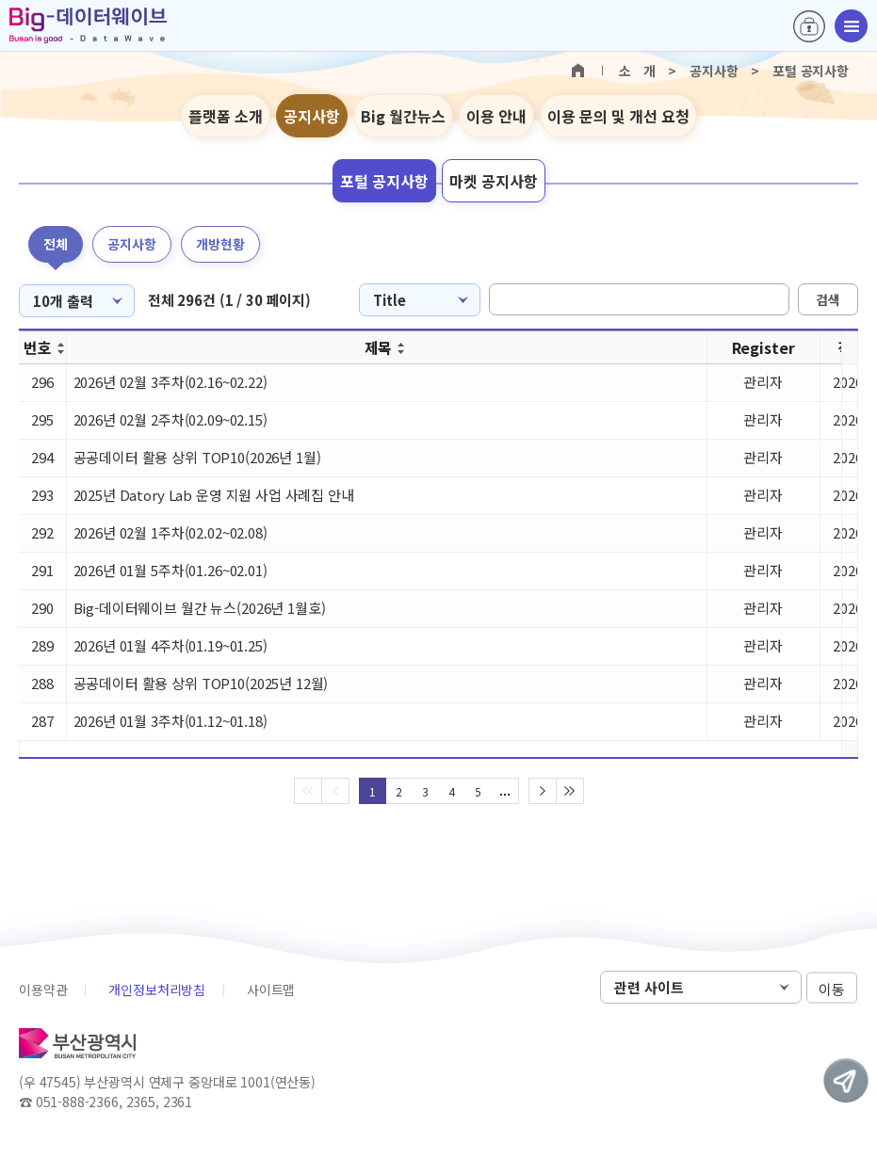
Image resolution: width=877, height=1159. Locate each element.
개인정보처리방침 (156, 989)
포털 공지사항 (384, 180)
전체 (55, 243)
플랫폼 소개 (225, 116)
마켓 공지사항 (493, 180)
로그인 (809, 26)
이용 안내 (496, 116)
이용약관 (43, 989)
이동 (832, 988)
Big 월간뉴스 (403, 116)
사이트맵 (271, 989)
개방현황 (220, 243)
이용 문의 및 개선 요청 (618, 116)
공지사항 (312, 116)
